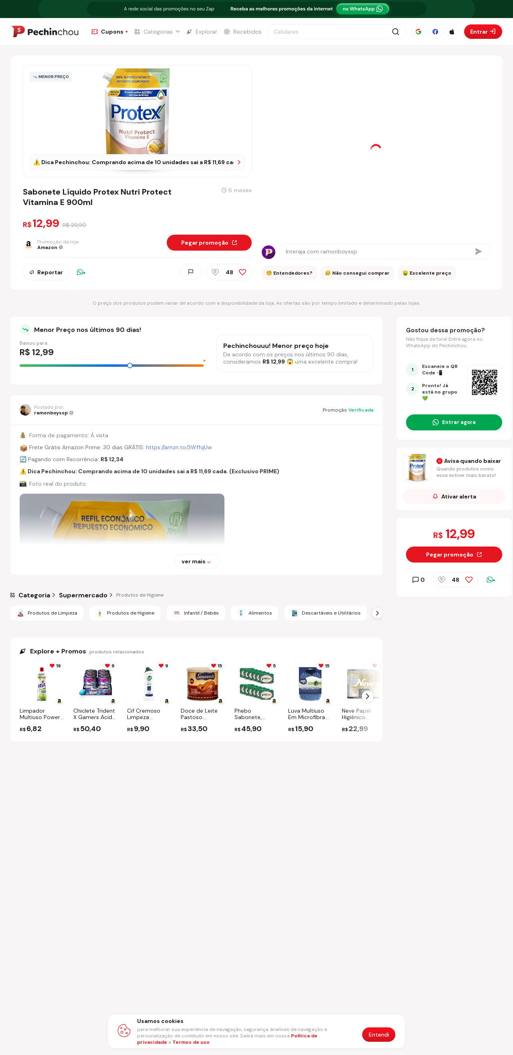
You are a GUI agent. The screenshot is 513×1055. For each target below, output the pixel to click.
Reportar (46, 271)
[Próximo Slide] (377, 613)
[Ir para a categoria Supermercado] (83, 595)
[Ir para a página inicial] (45, 31)
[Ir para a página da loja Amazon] (54, 244)
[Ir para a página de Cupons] (109, 31)
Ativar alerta (454, 496)
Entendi (379, 1034)
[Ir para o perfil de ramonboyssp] (46, 410)
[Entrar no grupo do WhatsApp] (454, 422)
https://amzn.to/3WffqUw (179, 447)
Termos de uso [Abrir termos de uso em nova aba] (191, 1042)
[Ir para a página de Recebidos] (243, 31)
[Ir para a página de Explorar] (201, 31)
